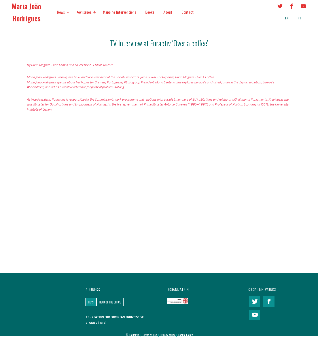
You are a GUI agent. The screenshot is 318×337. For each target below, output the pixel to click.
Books (149, 12)
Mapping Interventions (119, 12)
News (61, 12)
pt (299, 18)
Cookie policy (185, 335)
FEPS (91, 302)
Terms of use (150, 335)
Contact (188, 12)
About (167, 12)
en (286, 18)
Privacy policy (168, 335)
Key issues (83, 12)
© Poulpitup (132, 335)
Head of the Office (110, 302)
